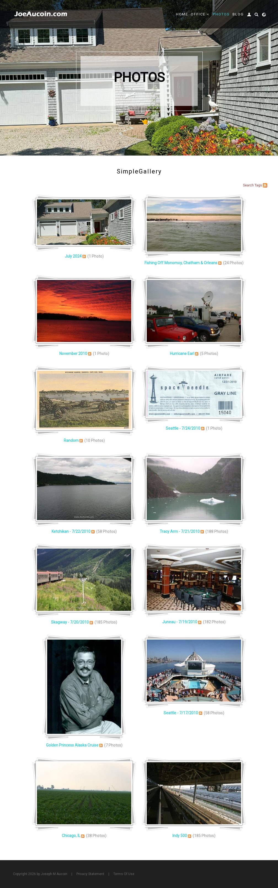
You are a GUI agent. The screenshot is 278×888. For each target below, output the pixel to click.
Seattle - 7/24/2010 (183, 428)
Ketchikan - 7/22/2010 (71, 531)
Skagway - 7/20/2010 (70, 622)
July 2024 (73, 256)
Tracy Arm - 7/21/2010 (180, 531)
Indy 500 (179, 835)
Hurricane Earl (182, 353)
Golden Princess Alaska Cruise (72, 745)
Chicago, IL (71, 835)
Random (71, 440)
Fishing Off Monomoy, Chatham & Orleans (181, 263)
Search (248, 185)
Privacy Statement (90, 874)
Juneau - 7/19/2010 (179, 622)
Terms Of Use (123, 874)
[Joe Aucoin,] (41, 14)
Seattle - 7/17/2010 (181, 713)
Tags (258, 185)
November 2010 (73, 353)
